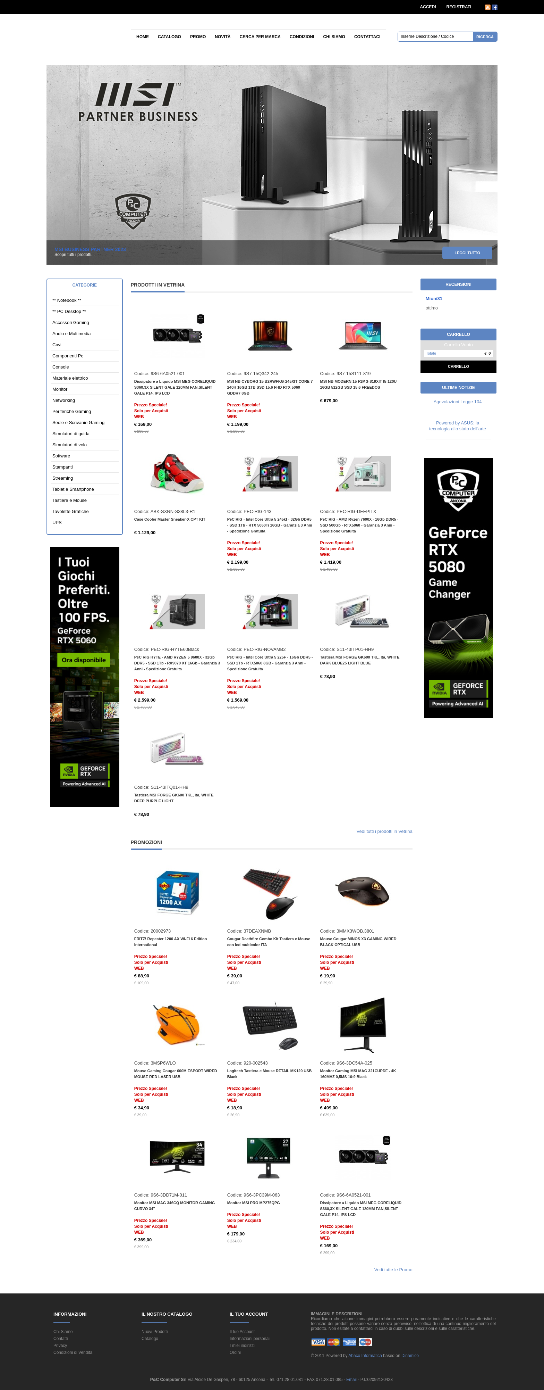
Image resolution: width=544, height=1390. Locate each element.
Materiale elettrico (70, 378)
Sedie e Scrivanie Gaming (78, 422)
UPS (57, 522)
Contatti (60, 1338)
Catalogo (169, 36)
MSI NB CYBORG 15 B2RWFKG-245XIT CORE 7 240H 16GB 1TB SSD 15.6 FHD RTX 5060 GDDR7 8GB (270, 387)
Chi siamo (334, 36)
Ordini (235, 1352)
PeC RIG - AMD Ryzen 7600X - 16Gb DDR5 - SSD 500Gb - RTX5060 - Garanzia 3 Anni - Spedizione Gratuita (359, 525)
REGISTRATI (459, 7)
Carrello (458, 366)
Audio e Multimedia (71, 333)
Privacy (60, 1345)
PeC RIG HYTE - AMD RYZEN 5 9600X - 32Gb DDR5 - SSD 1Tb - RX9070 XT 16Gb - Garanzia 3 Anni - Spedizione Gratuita (177, 663)
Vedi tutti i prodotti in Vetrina (385, 831)
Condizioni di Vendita (72, 1352)
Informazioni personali (250, 1338)
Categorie (85, 285)
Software (61, 455)
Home (142, 36)
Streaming (62, 478)
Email (352, 1379)
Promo (198, 36)
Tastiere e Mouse (69, 500)
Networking (63, 400)
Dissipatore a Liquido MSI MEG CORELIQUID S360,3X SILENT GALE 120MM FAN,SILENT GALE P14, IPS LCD (175, 387)
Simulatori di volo (69, 444)
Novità (222, 36)
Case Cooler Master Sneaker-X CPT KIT (169, 519)
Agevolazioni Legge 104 (458, 401)
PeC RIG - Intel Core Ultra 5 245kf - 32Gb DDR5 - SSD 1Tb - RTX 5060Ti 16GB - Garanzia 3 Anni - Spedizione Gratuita (269, 525)
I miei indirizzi (242, 1345)
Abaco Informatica (365, 1355)
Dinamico (410, 1355)
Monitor (59, 389)
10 (492, 135)
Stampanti (62, 467)
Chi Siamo (63, 1331)
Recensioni (458, 284)
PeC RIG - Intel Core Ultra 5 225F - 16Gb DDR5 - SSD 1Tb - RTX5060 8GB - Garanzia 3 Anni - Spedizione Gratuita (270, 663)
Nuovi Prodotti (155, 1331)
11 (492, 141)
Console (60, 367)
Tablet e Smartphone (73, 489)
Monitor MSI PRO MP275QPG (253, 1203)
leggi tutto (467, 254)
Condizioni (302, 36)
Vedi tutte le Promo (393, 1269)
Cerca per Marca (260, 36)
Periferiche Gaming (71, 411)
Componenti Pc (67, 355)
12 (492, 148)
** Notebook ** (66, 300)
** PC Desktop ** (69, 311)
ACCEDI (428, 7)
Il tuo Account (242, 1331)
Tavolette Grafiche (70, 511)
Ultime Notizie (458, 387)
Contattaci (367, 36)
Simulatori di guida (71, 433)
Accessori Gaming (70, 322)
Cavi (56, 344)
